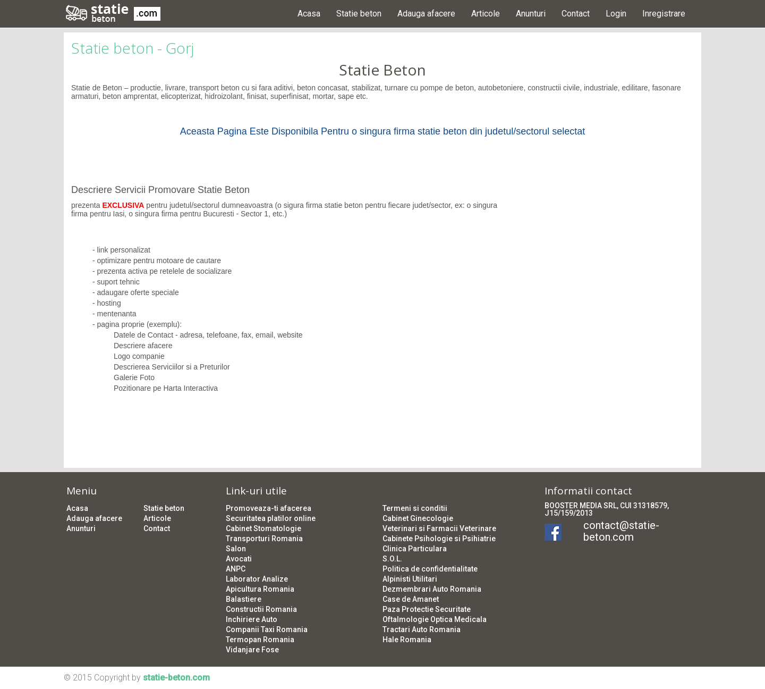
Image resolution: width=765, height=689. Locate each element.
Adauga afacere (426, 14)
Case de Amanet (410, 599)
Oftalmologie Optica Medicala (434, 619)
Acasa (309, 14)
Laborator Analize (257, 579)
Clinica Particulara (414, 548)
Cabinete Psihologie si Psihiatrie (439, 538)
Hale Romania (406, 639)
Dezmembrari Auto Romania (431, 589)
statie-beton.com (176, 678)
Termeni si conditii (414, 508)
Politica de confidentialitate (430, 569)
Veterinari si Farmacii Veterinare (439, 528)
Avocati (239, 558)
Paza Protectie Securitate (426, 609)
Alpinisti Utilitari (409, 579)
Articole (485, 14)
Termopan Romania (260, 639)
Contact (576, 14)
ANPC (235, 569)
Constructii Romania (261, 609)
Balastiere (243, 599)
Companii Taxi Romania (267, 629)
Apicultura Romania (260, 589)
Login (616, 14)
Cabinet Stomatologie (263, 528)
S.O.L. (392, 558)
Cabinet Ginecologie (417, 518)
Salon (236, 548)
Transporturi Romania (264, 538)
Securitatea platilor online (271, 518)
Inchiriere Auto (251, 619)
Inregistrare (663, 14)
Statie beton (358, 14)
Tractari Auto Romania (421, 629)
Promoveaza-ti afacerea (268, 508)
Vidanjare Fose (252, 649)
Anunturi (531, 14)
